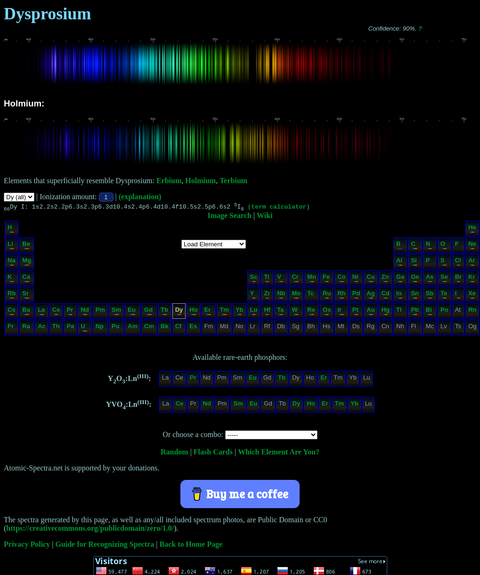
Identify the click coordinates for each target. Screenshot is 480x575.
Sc (254, 279)
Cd (386, 295)
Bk (165, 328)
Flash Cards (213, 453)
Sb (430, 295)
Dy (179, 312)
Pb (415, 312)
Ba (26, 312)
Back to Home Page (191, 546)
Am (133, 328)
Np (100, 328)
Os (327, 312)
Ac (42, 328)
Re (311, 312)
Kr (471, 279)
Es (193, 328)
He (472, 229)
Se (444, 279)
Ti (266, 279)
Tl (399, 312)
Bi (429, 312)
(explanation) (140, 197)
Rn (472, 312)
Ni (355, 279)
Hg (386, 312)
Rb (12, 295)
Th (56, 328)
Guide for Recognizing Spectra (104, 546)
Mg (26, 262)
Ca (26, 279)
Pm (100, 312)
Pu (116, 328)
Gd (148, 312)
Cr (296, 279)
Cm (149, 328)
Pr (69, 312)
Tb (164, 312)
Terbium (233, 181)
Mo (296, 295)
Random (174, 453)
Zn (385, 279)
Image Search (229, 217)
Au (370, 312)
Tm (224, 312)
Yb (240, 312)
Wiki (265, 217)
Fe (326, 279)
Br (458, 279)
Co (341, 279)
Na (12, 262)
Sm (116, 312)
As (430, 279)
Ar (471, 262)
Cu (370, 279)
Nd (85, 312)
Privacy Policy (27, 546)
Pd (356, 295)
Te (443, 295)
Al (399, 262)
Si (414, 262)
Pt (355, 312)
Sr (26, 295)
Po (444, 312)
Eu (132, 312)
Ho (193, 312)
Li (11, 246)
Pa (70, 328)
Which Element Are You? (278, 453)
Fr (11, 328)
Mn (311, 279)
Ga (400, 279)
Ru (327, 295)
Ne (472, 246)
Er (208, 312)
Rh (341, 295)
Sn (415, 295)
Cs (12, 312)
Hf (267, 312)
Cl (458, 262)
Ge (415, 279)
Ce (56, 312)
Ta (280, 312)
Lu (254, 312)
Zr (267, 295)
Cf (178, 328)
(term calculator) (278, 207)
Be (26, 246)
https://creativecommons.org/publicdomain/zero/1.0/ (90, 530)
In (399, 295)
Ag (370, 295)
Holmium (200, 181)
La (41, 312)
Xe (472, 295)
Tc (311, 295)
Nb (281, 295)
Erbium (168, 181)
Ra (26, 328)
